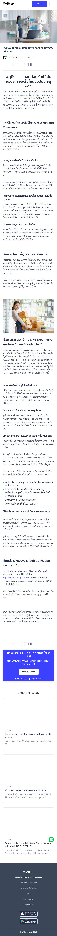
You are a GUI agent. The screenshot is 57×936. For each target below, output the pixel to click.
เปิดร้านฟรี (39, 4)
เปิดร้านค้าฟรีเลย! (28, 672)
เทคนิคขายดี (29, 57)
